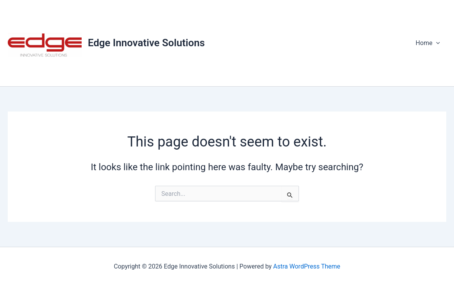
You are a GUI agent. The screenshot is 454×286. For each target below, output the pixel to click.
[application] (436, 43)
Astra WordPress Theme (306, 266)
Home (428, 43)
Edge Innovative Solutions (146, 43)
